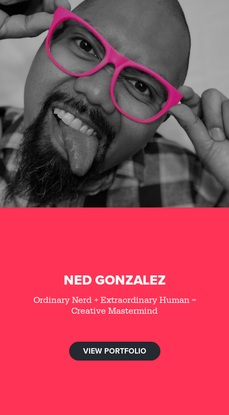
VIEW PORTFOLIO (114, 350)
